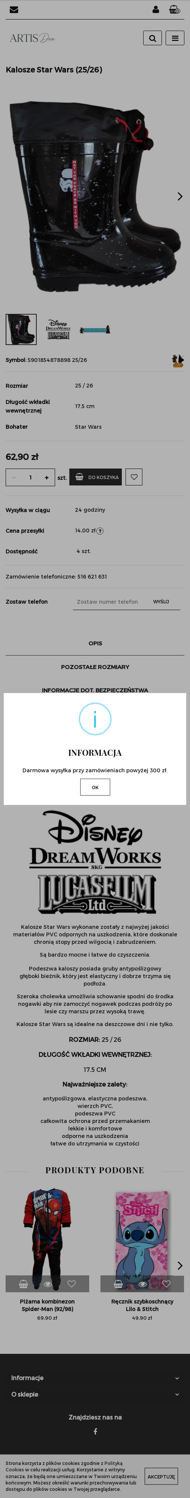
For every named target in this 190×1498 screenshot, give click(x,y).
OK (95, 787)
